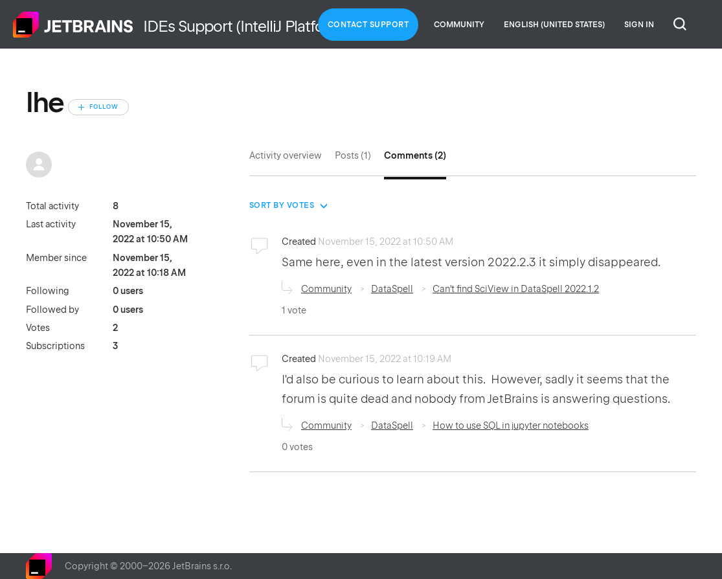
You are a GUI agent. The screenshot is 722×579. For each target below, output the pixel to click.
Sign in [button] (639, 24)
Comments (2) (415, 155)
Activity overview (285, 155)
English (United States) (554, 24)
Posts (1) (353, 155)
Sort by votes (282, 205)
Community (459, 24)
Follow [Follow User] (103, 107)
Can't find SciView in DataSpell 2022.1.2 (516, 289)
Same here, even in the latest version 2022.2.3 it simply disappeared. (472, 262)
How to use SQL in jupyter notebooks (511, 425)
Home (73, 25)
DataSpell (392, 289)
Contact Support (368, 24)
